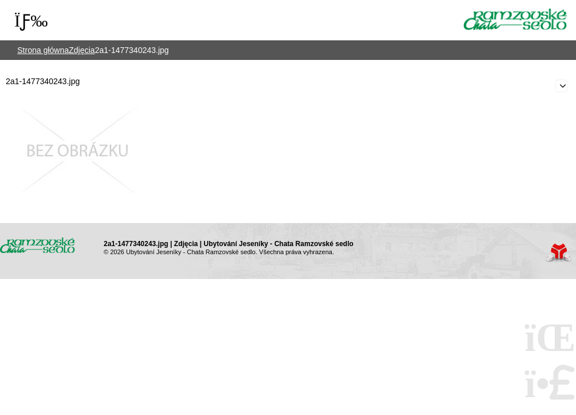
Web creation (558, 252)
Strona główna (515, 19)
